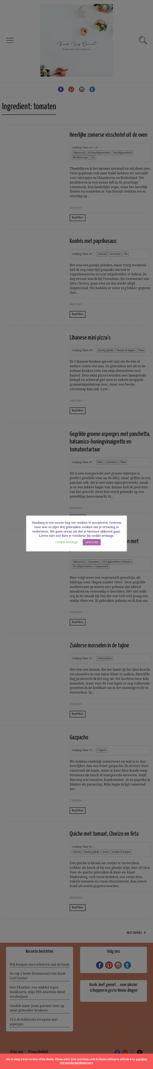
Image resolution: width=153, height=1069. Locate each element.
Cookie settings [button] (66, 542)
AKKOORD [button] (91, 542)
